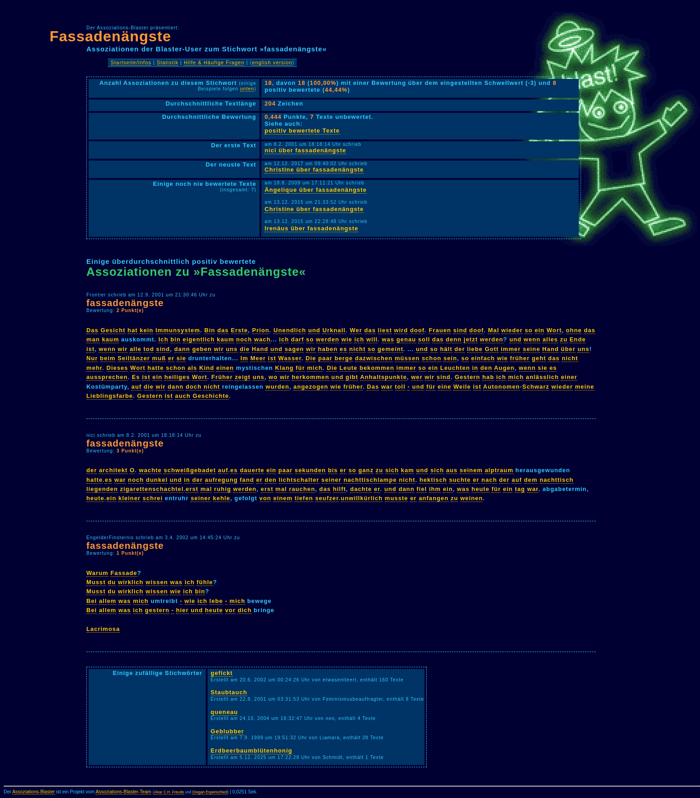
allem (107, 600)
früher (520, 358)
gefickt (222, 673)
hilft (339, 488)
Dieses (117, 367)
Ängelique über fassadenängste (316, 189)
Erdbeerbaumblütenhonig (252, 750)
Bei (91, 600)
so (528, 330)
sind (460, 330)
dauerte (252, 470)
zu (563, 339)
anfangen (434, 498)
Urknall (333, 330)
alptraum (499, 470)
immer (510, 349)
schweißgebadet (190, 470)
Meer (258, 358)
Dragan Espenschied (209, 792)
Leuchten (455, 367)
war (387, 386)
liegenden (102, 488)
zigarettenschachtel (151, 488)
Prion (261, 330)
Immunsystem (178, 330)
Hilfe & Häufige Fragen (214, 62)
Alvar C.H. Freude (169, 792)
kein (146, 330)
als (192, 367)
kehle (222, 498)
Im (244, 358)
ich (284, 339)
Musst (96, 582)
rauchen (302, 488)
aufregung (221, 479)
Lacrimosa (103, 628)
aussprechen (107, 377)
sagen (294, 349)
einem (283, 498)
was (388, 339)
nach (489, 479)
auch (183, 395)
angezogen (311, 386)
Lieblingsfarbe (109, 395)
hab (488, 377)
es (343, 349)
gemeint (390, 349)
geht (539, 358)
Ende (578, 339)
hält (446, 349)
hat (133, 330)
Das (92, 330)
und (314, 330)
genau (406, 339)
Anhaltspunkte (383, 377)
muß (159, 358)
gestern (157, 610)
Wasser (289, 358)
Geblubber (227, 731)
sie (181, 358)
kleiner (130, 498)
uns (232, 349)
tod (148, 349)
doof (417, 330)
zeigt (242, 377)
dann (182, 349)
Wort (554, 330)
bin (175, 339)
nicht (357, 349)
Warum (97, 572)
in (475, 367)
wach (262, 339)
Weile (462, 386)
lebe (216, 600)
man (93, 339)
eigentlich (199, 339)
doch (194, 386)
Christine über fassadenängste (314, 169)
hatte (155, 367)
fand (247, 479)
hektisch (433, 479)
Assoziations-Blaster (33, 791)
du (112, 582)
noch (244, 339)
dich (244, 610)
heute (481, 488)
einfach (483, 358)
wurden (277, 386)
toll (400, 386)
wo (273, 377)
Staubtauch (229, 692)
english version (272, 62)
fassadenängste (125, 302)
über (568, 349)
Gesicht (113, 330)
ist (90, 349)
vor (230, 610)
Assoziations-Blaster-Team (123, 791)
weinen (471, 498)
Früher (222, 377)
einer (569, 377)
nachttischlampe (370, 479)
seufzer (327, 498)
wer (417, 377)
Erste (239, 330)
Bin (209, 330)
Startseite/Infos (131, 62)
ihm (435, 488)
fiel (422, 488)
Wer (356, 330)
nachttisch (557, 479)
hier (182, 610)
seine (531, 349)
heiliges (177, 377)
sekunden (310, 470)
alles (550, 339)
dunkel (157, 479)
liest (385, 330)
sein (450, 358)
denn (454, 339)
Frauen (440, 330)
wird (401, 330)
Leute (348, 367)
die (245, 349)
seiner (332, 479)
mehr (94, 367)
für (300, 367)
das (223, 330)
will (372, 339)
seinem (471, 470)
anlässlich (542, 377)
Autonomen (501, 386)
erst (192, 488)
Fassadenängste (110, 36)
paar (325, 358)
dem (530, 479)
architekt (113, 470)
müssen (407, 358)
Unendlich (289, 330)
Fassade (123, 572)
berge (343, 358)
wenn (532, 339)
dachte (361, 488)
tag (520, 488)
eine (445, 386)
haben (328, 349)
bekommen (377, 367)
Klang (284, 367)
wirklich (131, 582)
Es (136, 377)
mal (206, 488)
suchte (460, 479)
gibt (351, 377)
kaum (110, 339)
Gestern (467, 377)
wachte (150, 470)
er (171, 358)
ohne (574, 330)
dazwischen (374, 358)
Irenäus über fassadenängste (311, 228)
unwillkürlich (362, 498)
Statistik (167, 62)
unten (247, 88)
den (486, 367)
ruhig (222, 488)
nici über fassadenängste (305, 150)
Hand (260, 349)
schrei (153, 498)
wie (346, 339)
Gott (491, 349)
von (265, 498)
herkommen (310, 377)
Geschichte (210, 395)
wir (123, 349)
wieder (512, 330)
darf (297, 339)
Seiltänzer (134, 358)
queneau (224, 712)
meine (584, 386)
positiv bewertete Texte (302, 130)
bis (333, 470)
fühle (205, 582)
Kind (206, 367)
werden (327, 339)
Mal (493, 330)
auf (136, 386)
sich (392, 470)
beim (108, 358)
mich (314, 367)
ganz (365, 470)
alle (135, 349)
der (459, 349)
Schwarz (535, 386)
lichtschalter (299, 479)
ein (540, 330)
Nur (92, 358)
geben (202, 349)
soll (424, 339)
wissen (157, 582)
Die (310, 358)
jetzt (471, 339)
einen (225, 367)
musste (396, 498)
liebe (475, 349)
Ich (163, 339)
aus (451, 470)
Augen (504, 367)
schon (431, 358)
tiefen (303, 498)
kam (407, 470)
